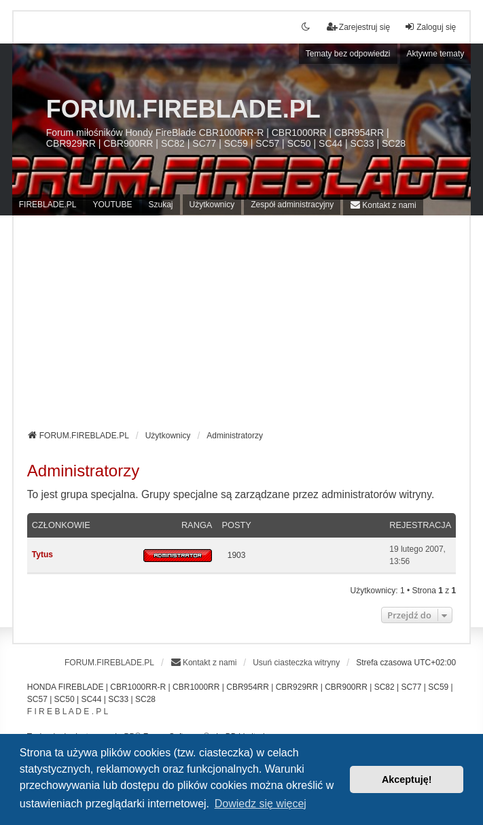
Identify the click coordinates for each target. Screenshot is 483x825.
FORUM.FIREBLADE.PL (183, 109)
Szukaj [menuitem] (161, 204)
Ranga (197, 525)
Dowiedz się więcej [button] (260, 803)
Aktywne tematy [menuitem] (436, 53)
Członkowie (61, 525)
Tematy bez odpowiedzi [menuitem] (348, 53)
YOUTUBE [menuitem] (112, 204)
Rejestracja (420, 525)
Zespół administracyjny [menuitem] (292, 204)
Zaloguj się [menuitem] (430, 27)
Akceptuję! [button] (407, 779)
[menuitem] (383, 204)
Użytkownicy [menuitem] (212, 204)
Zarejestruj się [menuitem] (358, 27)
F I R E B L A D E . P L (67, 711)
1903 (237, 555)
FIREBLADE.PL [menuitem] (48, 204)
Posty (236, 525)
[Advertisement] (241, 327)
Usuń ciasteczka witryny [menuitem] (296, 662)
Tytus (42, 554)
